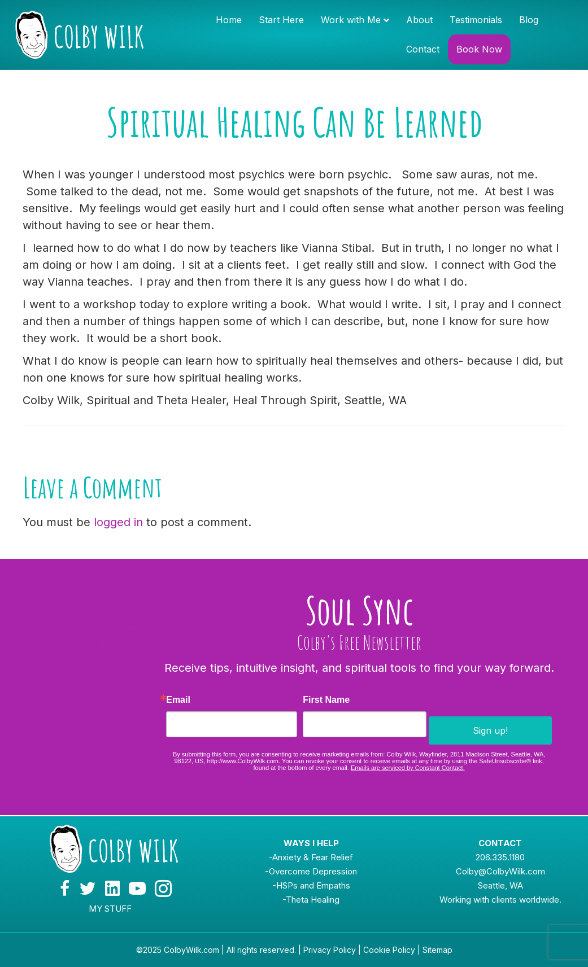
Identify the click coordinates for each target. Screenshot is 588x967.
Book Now (479, 49)
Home (229, 19)
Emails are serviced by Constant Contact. (408, 767)
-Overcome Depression (311, 871)
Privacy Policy (329, 950)
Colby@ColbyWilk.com (500, 871)
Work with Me (351, 19)
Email (178, 700)
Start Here (281, 19)
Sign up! (490, 730)
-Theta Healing (310, 899)
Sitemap (437, 950)
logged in (118, 522)
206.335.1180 (500, 857)
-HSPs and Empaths (311, 885)
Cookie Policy (389, 950)
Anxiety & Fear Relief (312, 857)
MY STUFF (110, 908)
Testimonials (476, 19)
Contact (422, 49)
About (419, 19)
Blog (528, 19)
